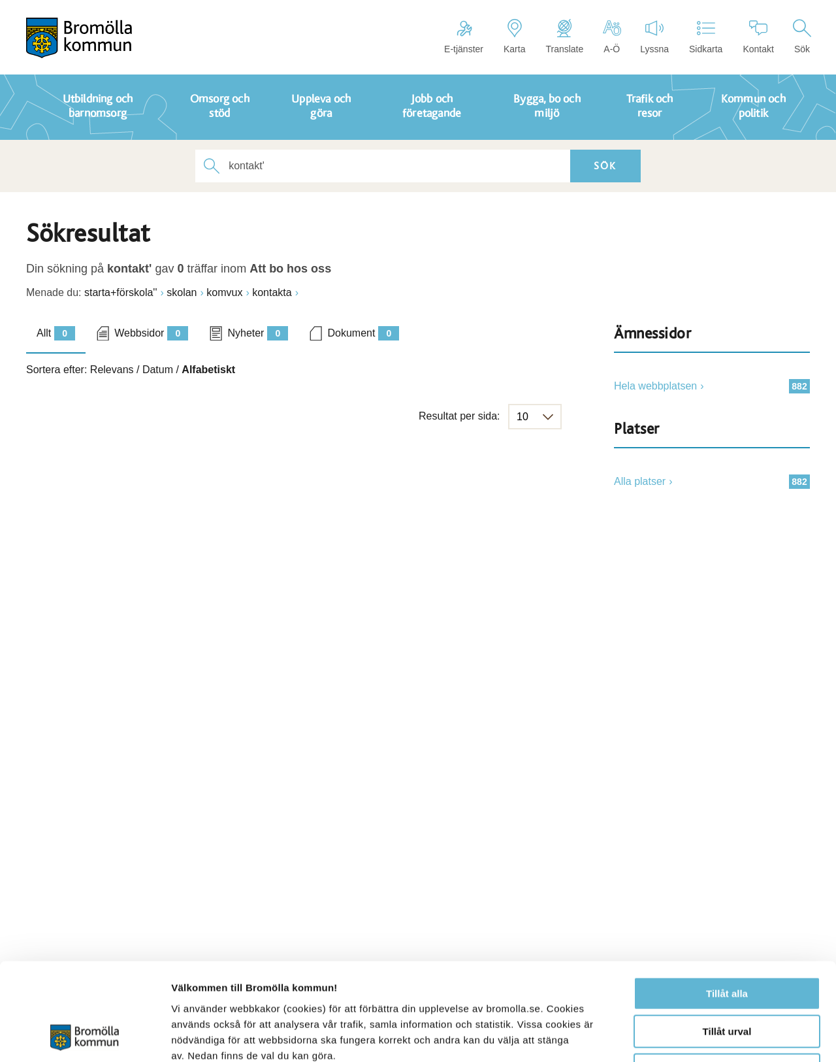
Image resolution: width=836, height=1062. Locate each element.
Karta (514, 36)
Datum (157, 369)
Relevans (112, 369)
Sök (802, 36)
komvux (224, 292)
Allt (56, 333)
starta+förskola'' (120, 292)
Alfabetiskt (208, 369)
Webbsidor (151, 333)
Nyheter (257, 333)
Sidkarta (705, 36)
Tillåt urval (727, 940)
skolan (182, 292)
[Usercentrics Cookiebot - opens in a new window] (84, 1036)
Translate (564, 36)
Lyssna (654, 36)
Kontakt (758, 36)
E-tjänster (463, 36)
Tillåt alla (727, 902)
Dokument (363, 333)
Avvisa (727, 978)
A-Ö (611, 36)
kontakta (271, 292)
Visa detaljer (710, 1036)
